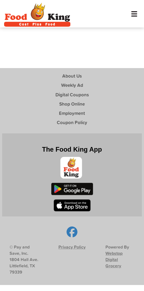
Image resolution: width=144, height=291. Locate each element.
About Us (72, 75)
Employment (72, 113)
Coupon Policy (72, 122)
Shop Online (72, 103)
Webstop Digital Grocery (114, 259)
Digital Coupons (72, 94)
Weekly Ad (72, 85)
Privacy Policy (72, 247)
